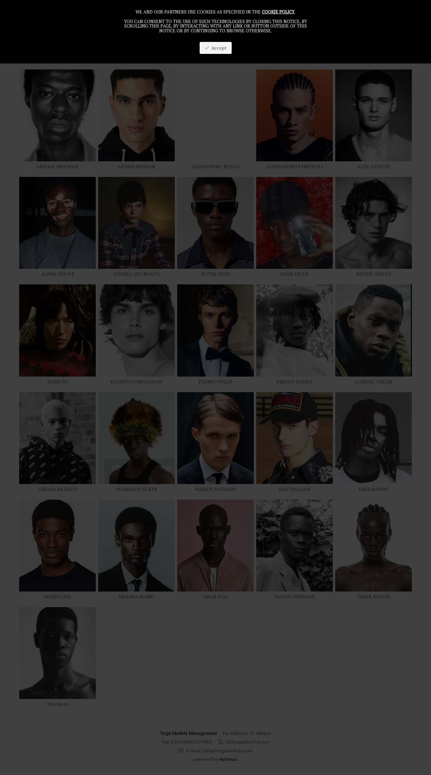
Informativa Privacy (243, 741)
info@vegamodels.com (228, 750)
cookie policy (278, 12)
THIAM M (57, 704)
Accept (216, 48)
